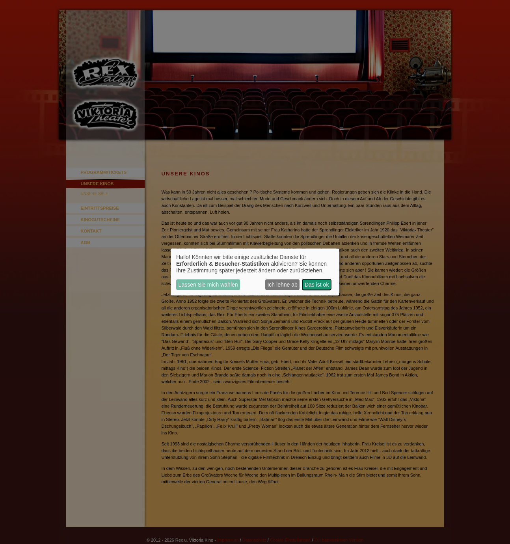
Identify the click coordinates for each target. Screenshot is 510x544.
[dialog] (255, 272)
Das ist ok (317, 284)
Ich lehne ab (282, 284)
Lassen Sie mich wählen (208, 284)
